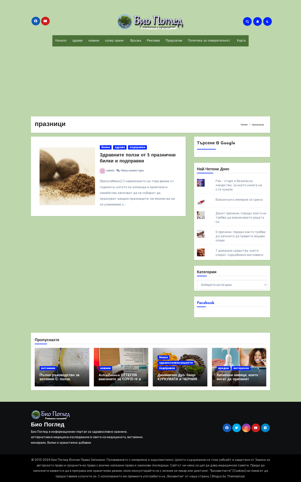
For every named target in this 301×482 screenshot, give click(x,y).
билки (105, 147)
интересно (241, 368)
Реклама (153, 40)
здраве (77, 40)
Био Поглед (47, 425)
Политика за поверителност (209, 40)
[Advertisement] (150, 79)
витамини (48, 368)
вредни (223, 368)
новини (93, 40)
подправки (137, 147)
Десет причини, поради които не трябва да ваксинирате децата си (241, 217)
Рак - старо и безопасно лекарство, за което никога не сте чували (239, 185)
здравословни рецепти (176, 362)
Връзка (135, 40)
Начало (61, 40)
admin (107, 170)
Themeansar (236, 476)
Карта (241, 40)
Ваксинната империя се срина (239, 199)
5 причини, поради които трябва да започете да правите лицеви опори (240, 236)
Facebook (205, 303)
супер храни (114, 40)
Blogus (217, 476)
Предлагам (174, 40)
